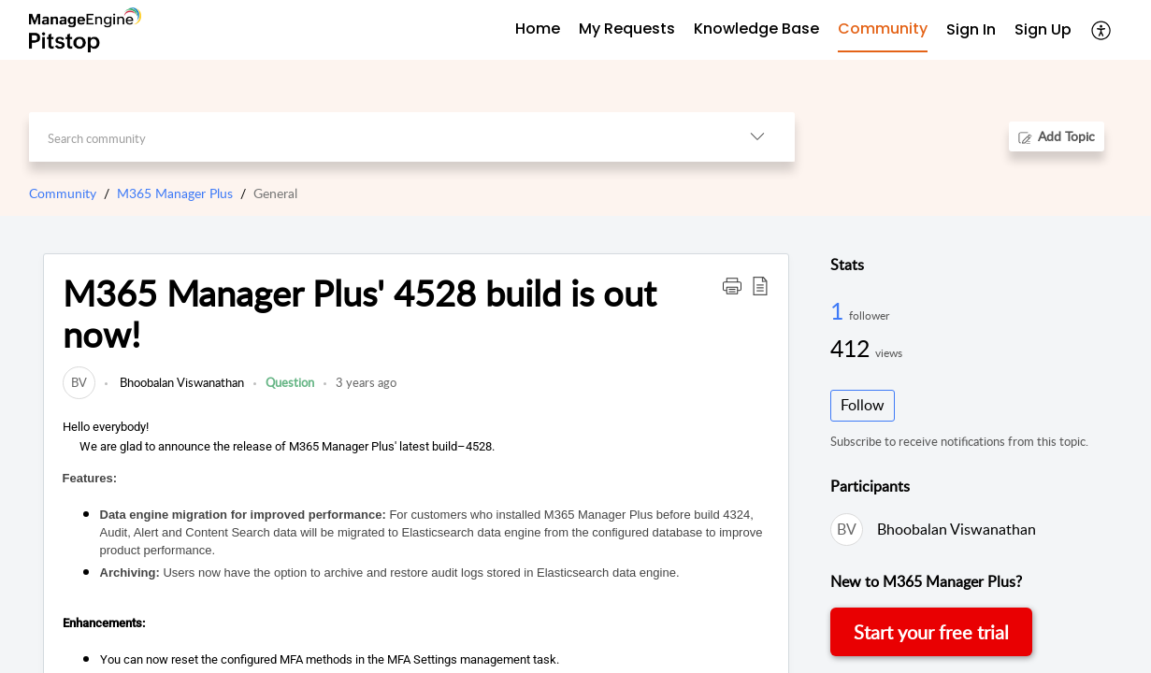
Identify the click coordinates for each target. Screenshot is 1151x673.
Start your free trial (931, 632)
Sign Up (1043, 29)
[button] (1102, 29)
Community (62, 193)
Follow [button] (863, 404)
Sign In (971, 29)
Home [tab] (537, 28)
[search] (374, 137)
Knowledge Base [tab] (756, 28)
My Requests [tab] (627, 28)
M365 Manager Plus (175, 193)
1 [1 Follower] (839, 310)
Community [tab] (883, 28)
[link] (79, 382)
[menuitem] (971, 30)
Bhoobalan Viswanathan (180, 382)
